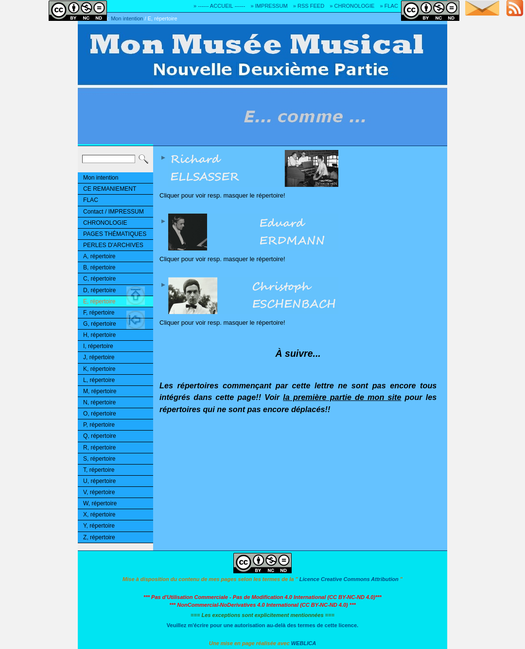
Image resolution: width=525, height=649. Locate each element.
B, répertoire (99, 267)
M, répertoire (99, 391)
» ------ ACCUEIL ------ (219, 6)
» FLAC (389, 6)
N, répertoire (99, 402)
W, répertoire (100, 503)
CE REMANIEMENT (109, 188)
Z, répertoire (99, 537)
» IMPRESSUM (269, 6)
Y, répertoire (99, 525)
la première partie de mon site (342, 397)
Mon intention (127, 18)
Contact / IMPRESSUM (113, 211)
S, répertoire (99, 458)
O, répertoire (99, 413)
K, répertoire (99, 369)
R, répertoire (99, 447)
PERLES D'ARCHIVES (113, 245)
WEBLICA (303, 643)
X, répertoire (99, 514)
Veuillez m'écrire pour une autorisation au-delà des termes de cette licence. (262, 625)
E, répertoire (162, 18)
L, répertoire (99, 380)
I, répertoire (98, 346)
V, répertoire (99, 492)
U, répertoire (99, 481)
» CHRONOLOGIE (352, 6)
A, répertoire (99, 256)
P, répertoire (99, 424)
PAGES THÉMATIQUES (114, 234)
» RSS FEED (308, 6)
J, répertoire (98, 357)
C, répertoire (99, 278)
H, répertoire (99, 335)
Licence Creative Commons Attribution (349, 579)
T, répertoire (98, 469)
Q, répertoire (99, 436)
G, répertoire (99, 323)
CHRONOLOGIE (105, 222)
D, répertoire (99, 290)
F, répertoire (98, 312)
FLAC (90, 200)
